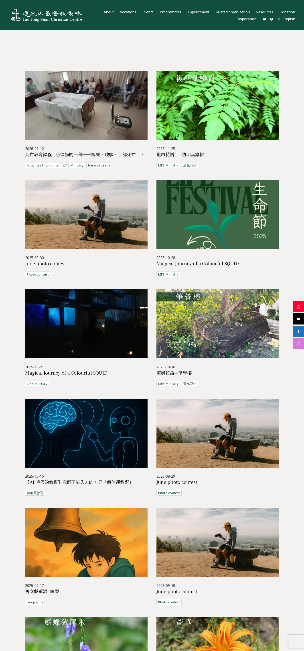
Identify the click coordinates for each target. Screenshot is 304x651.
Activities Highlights (42, 165)
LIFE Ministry (73, 165)
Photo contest (38, 274)
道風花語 (190, 165)
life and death (99, 165)
